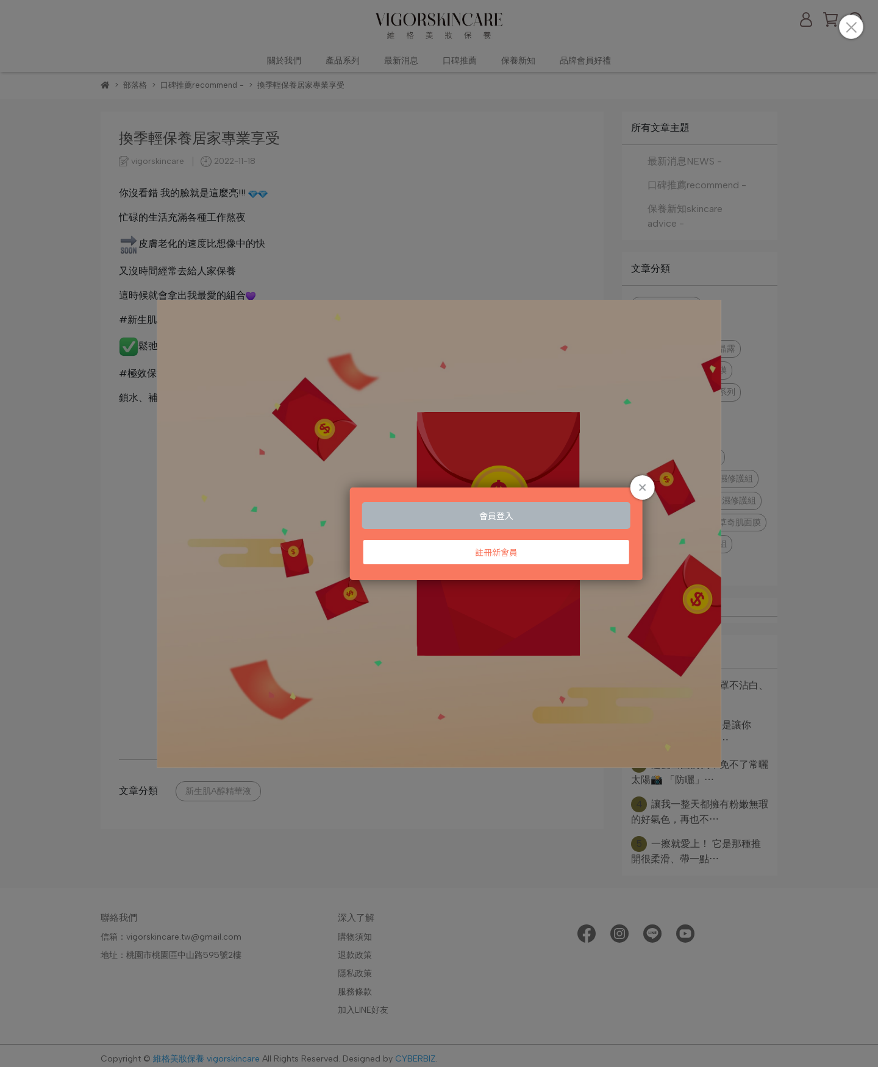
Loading (439, 534)
